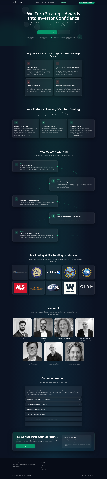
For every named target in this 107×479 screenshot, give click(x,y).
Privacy (85, 475)
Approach (44, 2)
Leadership (51, 2)
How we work (64, 32)
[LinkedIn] (82, 475)
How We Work (44, 464)
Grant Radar (63, 2)
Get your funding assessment (86, 2)
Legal (89, 475)
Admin (93, 475)
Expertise (37, 2)
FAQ (57, 2)
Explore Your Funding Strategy (47, 32)
